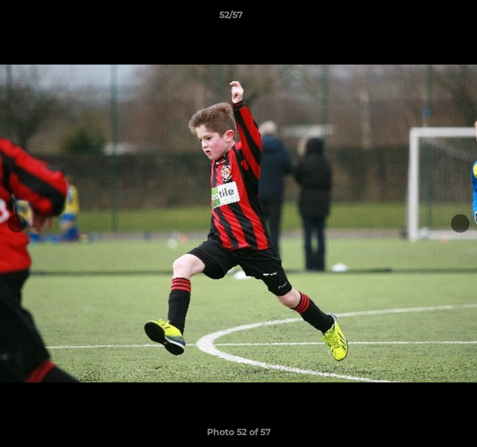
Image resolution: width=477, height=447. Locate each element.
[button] (432, 18)
